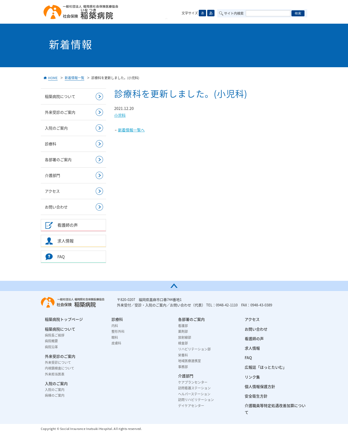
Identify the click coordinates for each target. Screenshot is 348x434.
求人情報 (252, 348)
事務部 (183, 366)
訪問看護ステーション (194, 388)
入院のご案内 (56, 128)
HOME (53, 77)
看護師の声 (254, 338)
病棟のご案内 (54, 395)
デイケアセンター (191, 405)
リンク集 (252, 377)
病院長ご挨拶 (54, 335)
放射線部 (184, 337)
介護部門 (52, 175)
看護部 (183, 325)
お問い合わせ (56, 207)
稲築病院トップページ (64, 319)
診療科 (50, 143)
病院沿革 (51, 346)
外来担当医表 (54, 374)
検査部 (183, 343)
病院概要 (51, 340)
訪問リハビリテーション (196, 399)
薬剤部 (183, 331)
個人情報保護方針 (260, 386)
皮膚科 (116, 343)
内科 (114, 325)
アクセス (52, 191)
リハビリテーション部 (194, 349)
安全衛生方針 (256, 396)
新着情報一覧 (74, 77)
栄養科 (183, 355)
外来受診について (58, 362)
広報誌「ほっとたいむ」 (266, 367)
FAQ (248, 357)
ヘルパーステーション (194, 394)
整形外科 (118, 331)
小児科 (120, 115)
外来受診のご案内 (60, 112)
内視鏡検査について (59, 368)
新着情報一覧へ (131, 130)
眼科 (114, 337)
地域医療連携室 (189, 360)
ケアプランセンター (192, 382)
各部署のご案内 (58, 159)
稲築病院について (60, 96)
